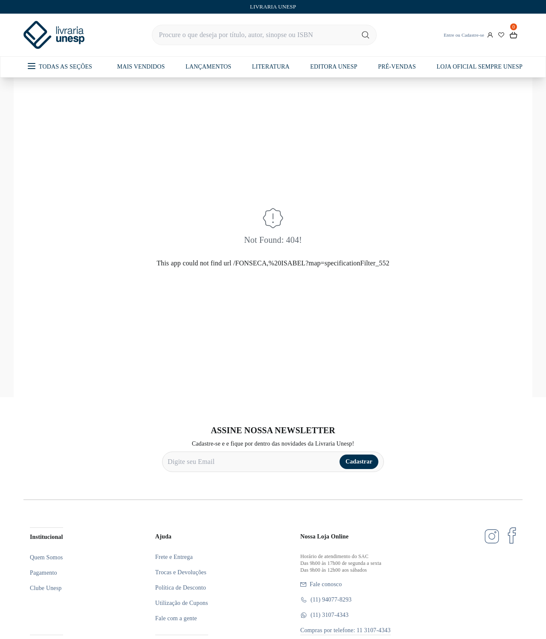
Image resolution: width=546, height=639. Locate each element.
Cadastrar (359, 461)
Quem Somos (46, 557)
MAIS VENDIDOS (141, 66)
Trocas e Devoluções (180, 572)
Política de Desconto (180, 587)
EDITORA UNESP (333, 66)
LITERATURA (271, 66)
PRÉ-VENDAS (397, 66)
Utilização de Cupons (181, 603)
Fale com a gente (176, 618)
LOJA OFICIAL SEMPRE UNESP (479, 66)
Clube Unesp (45, 588)
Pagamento (43, 573)
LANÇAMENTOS (208, 66)
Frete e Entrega (174, 557)
